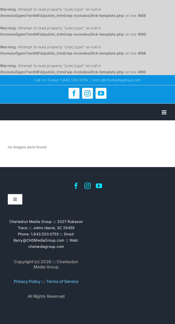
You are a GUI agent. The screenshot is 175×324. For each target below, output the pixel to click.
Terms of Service (62, 281)
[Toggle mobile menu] (164, 112)
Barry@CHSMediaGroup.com (39, 240)
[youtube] (99, 186)
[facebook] (76, 186)
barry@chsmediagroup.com (116, 80)
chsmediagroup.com (46, 246)
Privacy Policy (27, 281)
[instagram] (87, 186)
